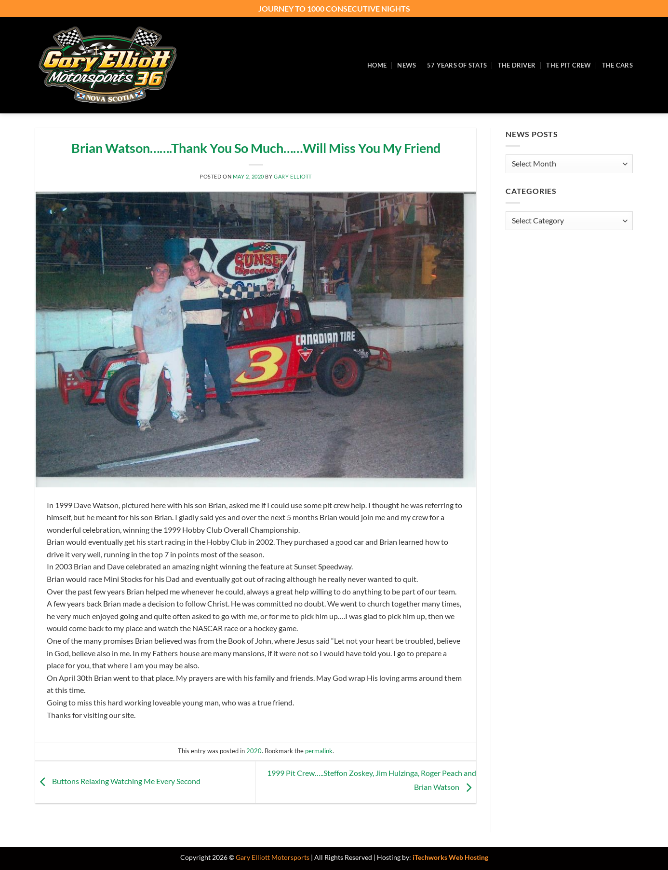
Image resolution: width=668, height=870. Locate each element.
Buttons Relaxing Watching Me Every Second (117, 781)
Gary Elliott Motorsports (272, 857)
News (406, 65)
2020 (254, 751)
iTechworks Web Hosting (450, 857)
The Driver (517, 65)
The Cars (617, 65)
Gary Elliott (293, 176)
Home (377, 65)
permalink (319, 751)
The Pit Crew (568, 65)
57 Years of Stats (457, 65)
